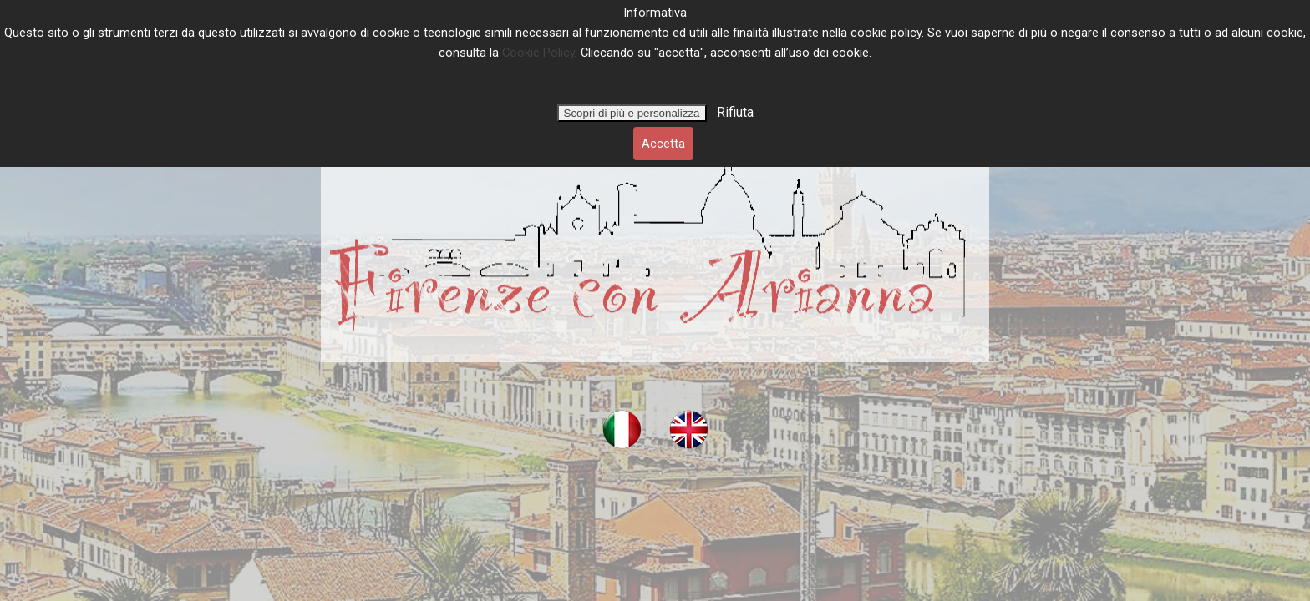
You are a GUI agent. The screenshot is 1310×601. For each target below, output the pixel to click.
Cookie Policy (538, 52)
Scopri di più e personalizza (632, 113)
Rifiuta (733, 112)
